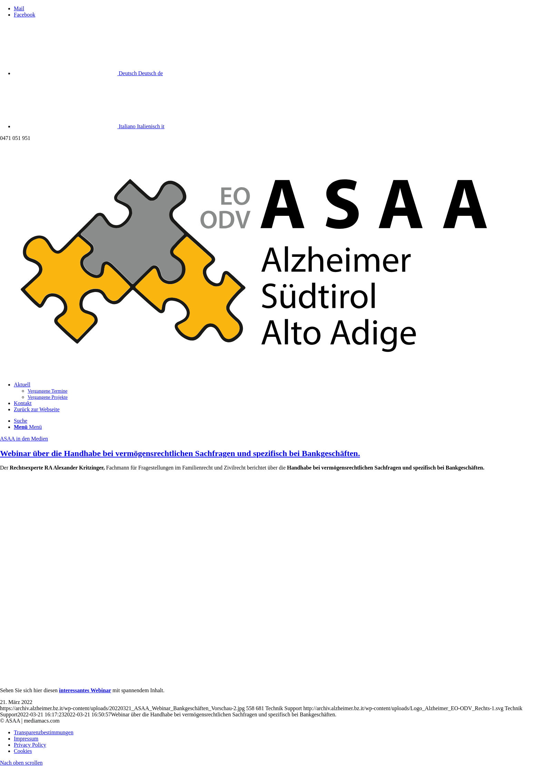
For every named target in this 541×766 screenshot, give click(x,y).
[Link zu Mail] (19, 8)
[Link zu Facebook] (24, 15)
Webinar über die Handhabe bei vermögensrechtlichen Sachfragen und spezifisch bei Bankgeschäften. (180, 453)
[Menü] (28, 427)
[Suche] (20, 421)
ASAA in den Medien (24, 439)
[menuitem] (277, 391)
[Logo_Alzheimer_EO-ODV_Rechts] (270, 373)
